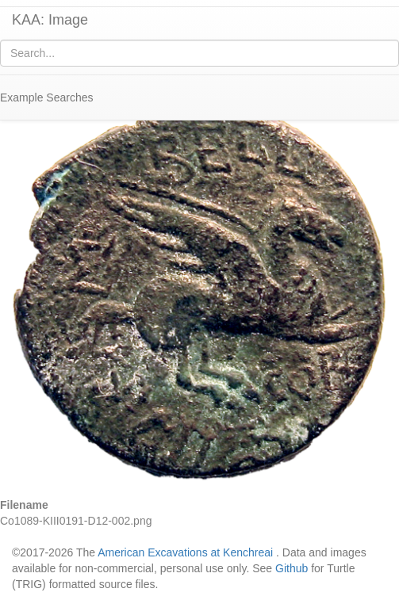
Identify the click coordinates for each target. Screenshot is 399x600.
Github (291, 568)
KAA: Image (50, 20)
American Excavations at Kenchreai (185, 552)
